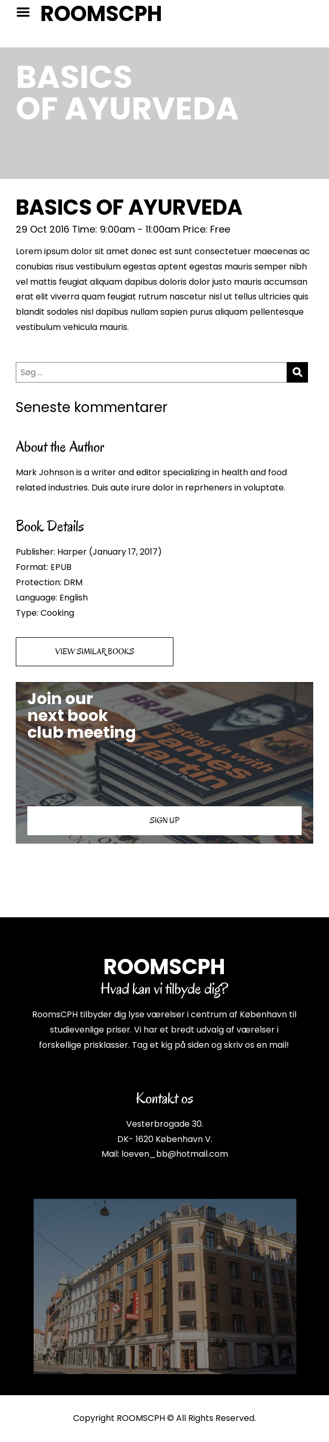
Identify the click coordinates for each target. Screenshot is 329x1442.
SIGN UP (164, 820)
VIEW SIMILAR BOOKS (94, 651)
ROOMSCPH (101, 13)
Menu (27, 12)
